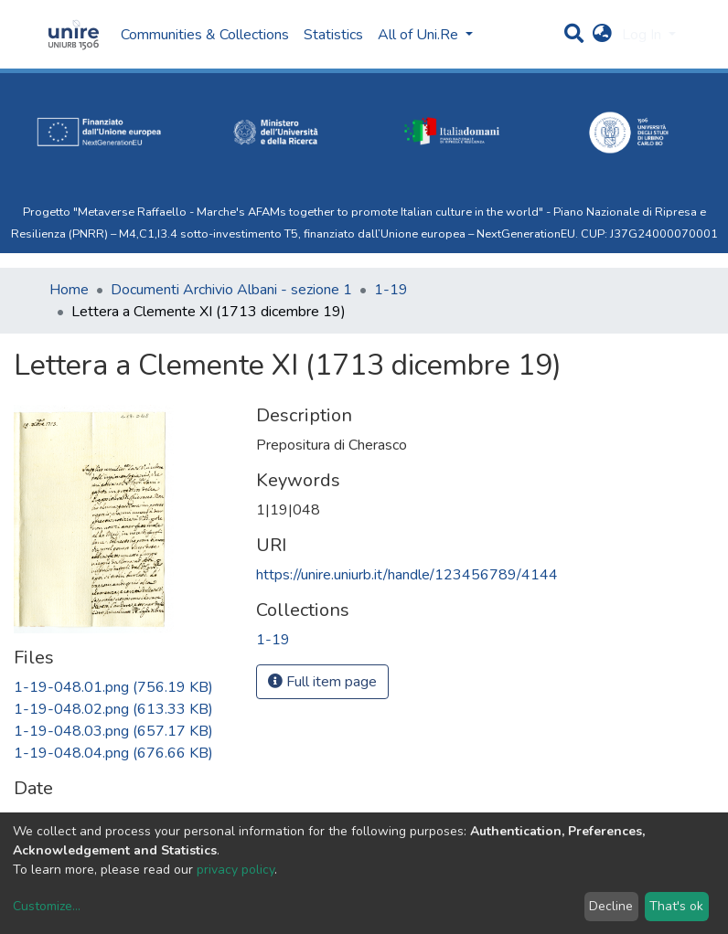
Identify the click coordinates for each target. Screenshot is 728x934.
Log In (643, 35)
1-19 (391, 290)
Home (69, 290)
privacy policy (235, 869)
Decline (611, 906)
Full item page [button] (322, 682)
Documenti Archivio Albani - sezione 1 (231, 290)
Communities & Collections (205, 35)
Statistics (333, 35)
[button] (602, 35)
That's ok (676, 906)
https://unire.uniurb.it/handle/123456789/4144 (407, 575)
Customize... (46, 906)
